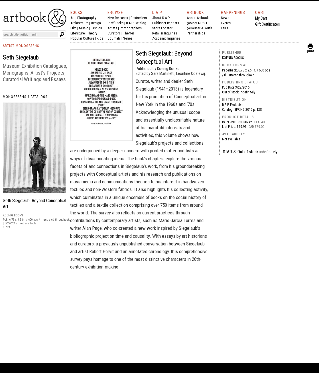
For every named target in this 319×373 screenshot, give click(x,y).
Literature (77, 33)
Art (72, 18)
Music (83, 28)
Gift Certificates (267, 24)
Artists (112, 28)
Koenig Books (233, 58)
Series (127, 38)
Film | (74, 28)
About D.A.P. (161, 18)
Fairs (224, 28)
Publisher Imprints (165, 23)
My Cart (261, 18)
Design (96, 23)
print (310, 50)
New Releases (117, 18)
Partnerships (196, 33)
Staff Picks (115, 23)
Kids (100, 38)
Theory (92, 33)
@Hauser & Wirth (199, 28)
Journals (114, 38)
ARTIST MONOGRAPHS (21, 46)
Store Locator (162, 28)
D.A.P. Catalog (136, 23)
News (225, 18)
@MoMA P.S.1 (197, 23)
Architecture (79, 23)
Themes (129, 33)
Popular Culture (82, 38)
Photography (86, 18)
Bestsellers (139, 18)
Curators (114, 33)
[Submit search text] (62, 34)
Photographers (131, 28)
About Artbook (198, 18)
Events (226, 23)
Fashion (96, 28)
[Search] (30, 34)
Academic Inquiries (166, 38)
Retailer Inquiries (164, 33)
